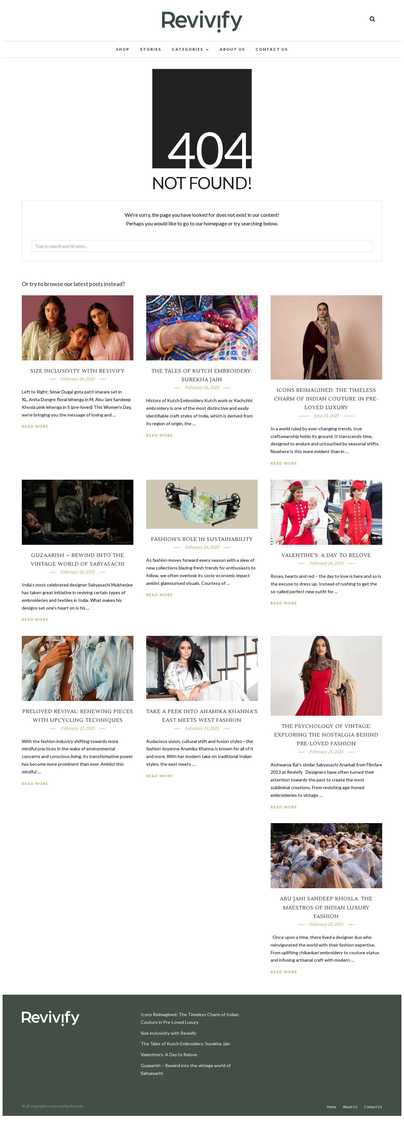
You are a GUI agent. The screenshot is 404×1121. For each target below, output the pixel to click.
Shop (123, 50)
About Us (232, 50)
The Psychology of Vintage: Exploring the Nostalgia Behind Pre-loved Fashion (326, 740)
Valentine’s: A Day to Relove (326, 560)
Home (331, 1112)
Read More (284, 468)
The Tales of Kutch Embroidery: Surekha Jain (185, 1048)
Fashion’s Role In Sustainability (202, 544)
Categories (187, 50)
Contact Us (272, 50)
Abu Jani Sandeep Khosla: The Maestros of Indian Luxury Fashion (326, 912)
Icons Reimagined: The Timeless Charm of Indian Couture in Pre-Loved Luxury (326, 404)
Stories (150, 50)
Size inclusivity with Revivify (77, 376)
